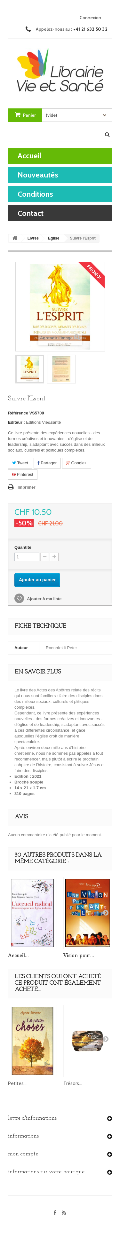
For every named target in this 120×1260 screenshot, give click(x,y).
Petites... (17, 1083)
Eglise (53, 238)
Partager (47, 463)
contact (31, 213)
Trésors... (72, 1083)
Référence (18, 413)
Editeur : (16, 422)
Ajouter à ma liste (44, 598)
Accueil (29, 155)
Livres (33, 238)
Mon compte (23, 1154)
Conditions (35, 194)
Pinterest (22, 474)
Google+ (76, 463)
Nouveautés (38, 174)
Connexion (90, 17)
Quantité (22, 547)
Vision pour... (78, 955)
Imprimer (27, 487)
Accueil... (18, 955)
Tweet (20, 463)
